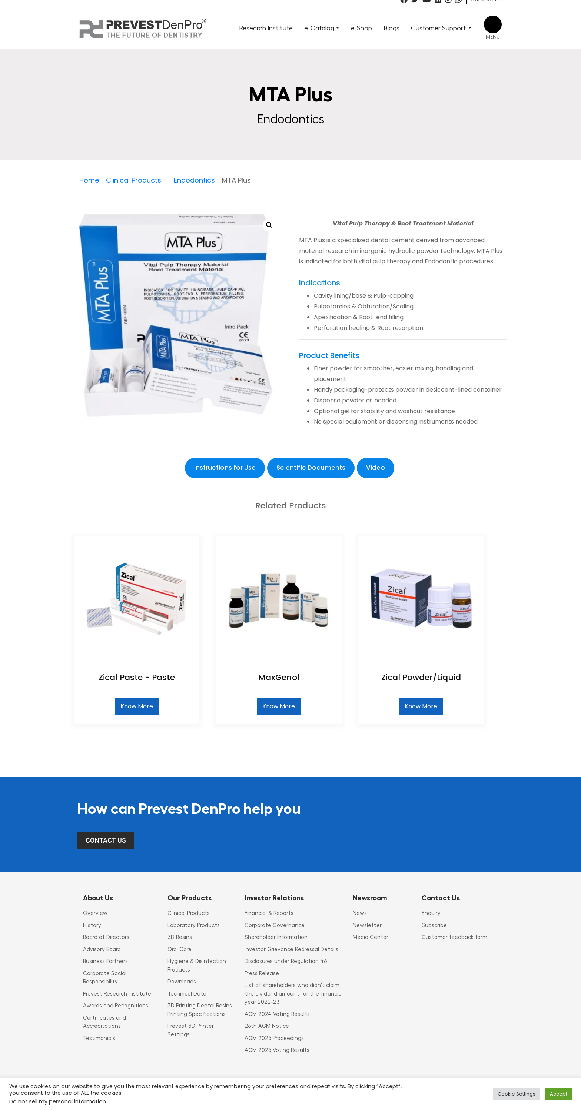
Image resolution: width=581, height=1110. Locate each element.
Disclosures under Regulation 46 (286, 961)
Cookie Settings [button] (516, 1093)
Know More (136, 706)
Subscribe (434, 925)
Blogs (391, 28)
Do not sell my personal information (57, 1101)
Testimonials (99, 1038)
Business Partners (105, 961)
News (360, 913)
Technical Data (186, 994)
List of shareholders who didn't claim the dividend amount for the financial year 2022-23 (294, 994)
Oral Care (179, 949)
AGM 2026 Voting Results (277, 1050)
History (92, 925)
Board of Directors (106, 937)
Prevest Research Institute (117, 994)
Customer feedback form (454, 937)
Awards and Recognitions (115, 1006)
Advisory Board (102, 949)
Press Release (262, 973)
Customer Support (438, 28)
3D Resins (179, 937)
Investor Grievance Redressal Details (291, 949)
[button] (269, 225)
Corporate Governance (275, 925)
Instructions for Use (225, 467)
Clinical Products (188, 913)
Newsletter (367, 925)
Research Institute (266, 28)
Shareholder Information (276, 937)
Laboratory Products (193, 925)
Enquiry (431, 913)
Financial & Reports (269, 913)
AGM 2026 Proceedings (274, 1038)
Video (375, 467)
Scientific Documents (310, 467)
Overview (95, 913)
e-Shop (361, 28)
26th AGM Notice (267, 1026)
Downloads (181, 981)
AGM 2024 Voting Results (277, 1014)
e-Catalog (319, 28)
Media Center (370, 937)
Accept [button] (558, 1093)
